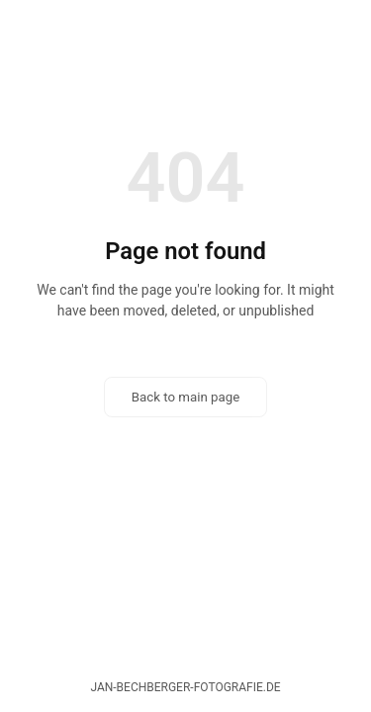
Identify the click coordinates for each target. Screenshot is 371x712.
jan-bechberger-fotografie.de (185, 687)
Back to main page (186, 397)
